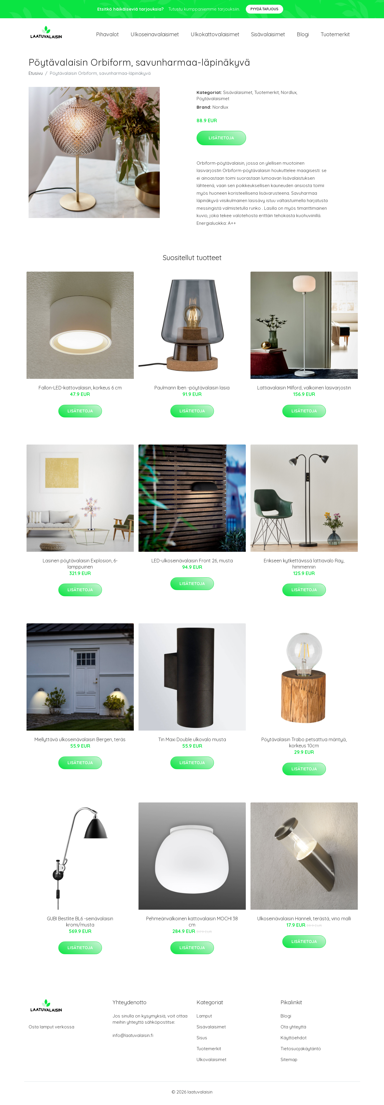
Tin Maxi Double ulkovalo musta (192, 743)
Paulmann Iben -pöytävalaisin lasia (192, 391)
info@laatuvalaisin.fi (133, 1038)
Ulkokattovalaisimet (215, 35)
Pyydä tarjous (264, 9)
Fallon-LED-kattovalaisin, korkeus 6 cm (80, 391)
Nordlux (288, 95)
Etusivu (36, 76)
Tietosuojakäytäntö (301, 1051)
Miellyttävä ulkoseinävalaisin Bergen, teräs (80, 743)
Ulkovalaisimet (211, 1062)
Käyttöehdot (293, 1040)
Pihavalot (107, 35)
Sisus (202, 1040)
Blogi (303, 35)
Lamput (204, 1019)
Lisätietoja (221, 140)
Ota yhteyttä (293, 1030)
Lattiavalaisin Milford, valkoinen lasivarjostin (304, 391)
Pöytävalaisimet (213, 101)
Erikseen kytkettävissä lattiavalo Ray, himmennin (304, 567)
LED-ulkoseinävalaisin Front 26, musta (192, 563)
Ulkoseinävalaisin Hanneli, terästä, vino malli (304, 921)
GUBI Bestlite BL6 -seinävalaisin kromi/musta (80, 925)
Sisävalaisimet (268, 35)
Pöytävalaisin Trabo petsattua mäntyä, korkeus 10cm (304, 746)
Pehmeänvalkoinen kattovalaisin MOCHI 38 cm (192, 925)
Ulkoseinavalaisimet (155, 35)
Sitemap (289, 1062)
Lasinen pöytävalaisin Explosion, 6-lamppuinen (80, 567)
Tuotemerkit (335, 35)
